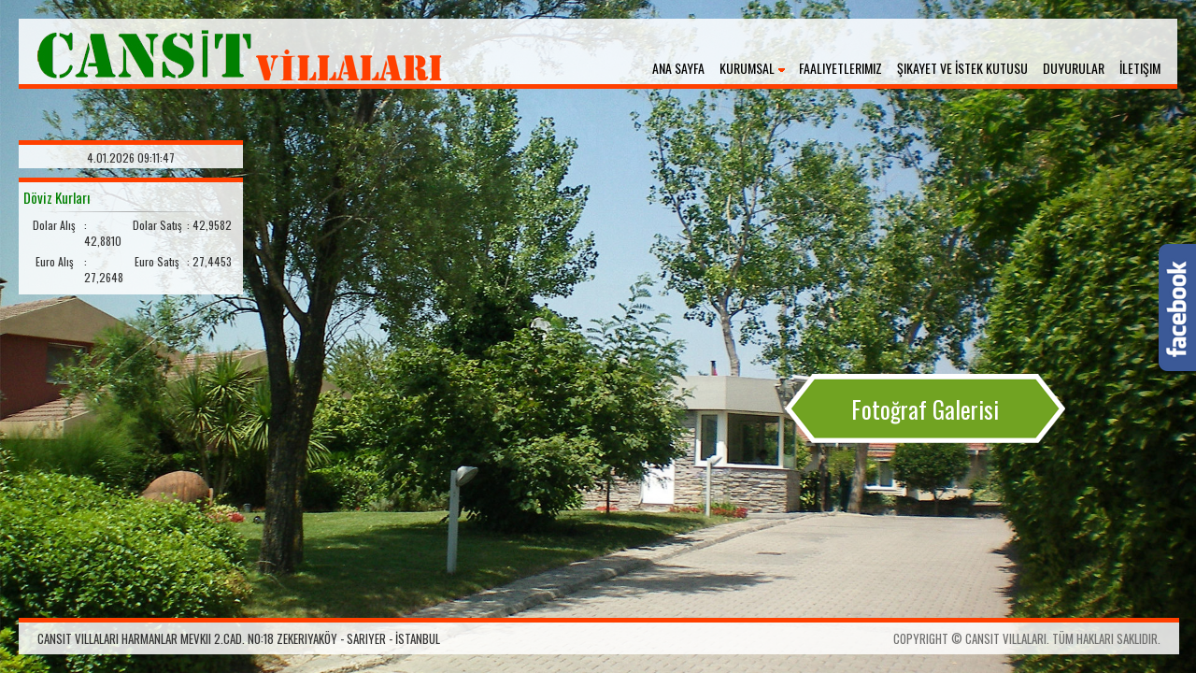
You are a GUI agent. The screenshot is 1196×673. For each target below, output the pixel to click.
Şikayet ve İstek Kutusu (962, 68)
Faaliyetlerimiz (840, 68)
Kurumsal (747, 68)
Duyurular (1073, 68)
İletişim (1139, 68)
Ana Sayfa (678, 68)
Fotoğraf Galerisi (925, 409)
